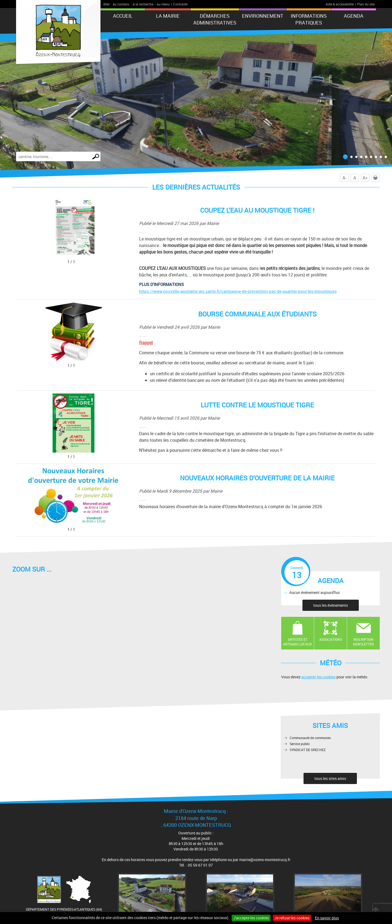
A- (344, 178)
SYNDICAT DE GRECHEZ (308, 750)
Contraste (180, 4)
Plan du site (366, 4)
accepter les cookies (318, 676)
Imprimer (376, 178)
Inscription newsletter (363, 641)
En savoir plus (327, 917)
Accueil (123, 16)
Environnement (262, 16)
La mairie (168, 16)
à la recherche (143, 4)
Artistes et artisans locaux (297, 641)
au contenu (121, 4)
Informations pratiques (309, 19)
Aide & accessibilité (340, 4)
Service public (300, 744)
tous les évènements (330, 605)
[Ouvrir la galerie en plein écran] (77, 262)
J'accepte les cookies (251, 917)
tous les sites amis (330, 778)
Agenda (353, 16)
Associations (330, 639)
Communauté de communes (310, 738)
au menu (163, 4)
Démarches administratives (214, 19)
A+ (365, 178)
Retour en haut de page (375, 910)
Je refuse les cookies (292, 917)
